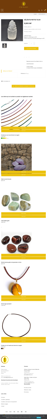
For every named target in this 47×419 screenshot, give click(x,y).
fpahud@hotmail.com (28, 374)
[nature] (4, 348)
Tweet (26, 57)
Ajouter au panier (31, 48)
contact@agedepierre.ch (8, 377)
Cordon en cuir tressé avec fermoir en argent (11, 345)
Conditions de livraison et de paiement (9, 401)
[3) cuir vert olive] (4, 138)
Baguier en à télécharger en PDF (30, 37)
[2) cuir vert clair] (2, 138)
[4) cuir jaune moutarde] (5, 138)
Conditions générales (5, 399)
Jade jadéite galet (5, 220)
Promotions (26, 392)
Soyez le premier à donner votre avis (23, 86)
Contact (2, 406)
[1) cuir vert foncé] (1, 138)
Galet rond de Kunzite (6, 179)
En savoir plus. (33, 417)
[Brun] (2, 348)
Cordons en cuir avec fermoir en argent (10, 135)
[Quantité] (31, 43)
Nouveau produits (27, 387)
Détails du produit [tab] (7, 71)
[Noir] (1, 348)
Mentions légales (4, 403)
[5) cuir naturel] (6, 138)
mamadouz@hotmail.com (29, 382)
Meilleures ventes (27, 389)
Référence (23, 73)
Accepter (38, 417)
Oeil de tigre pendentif (6, 303)
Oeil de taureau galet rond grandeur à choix (11, 262)
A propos (3, 397)
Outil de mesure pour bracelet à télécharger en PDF (34, 38)
